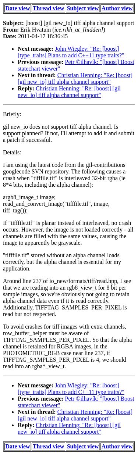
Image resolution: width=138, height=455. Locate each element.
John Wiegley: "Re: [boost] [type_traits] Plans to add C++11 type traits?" (71, 52)
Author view (117, 8)
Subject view (83, 8)
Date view (18, 8)
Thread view (48, 8)
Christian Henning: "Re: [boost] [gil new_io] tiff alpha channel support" (75, 78)
